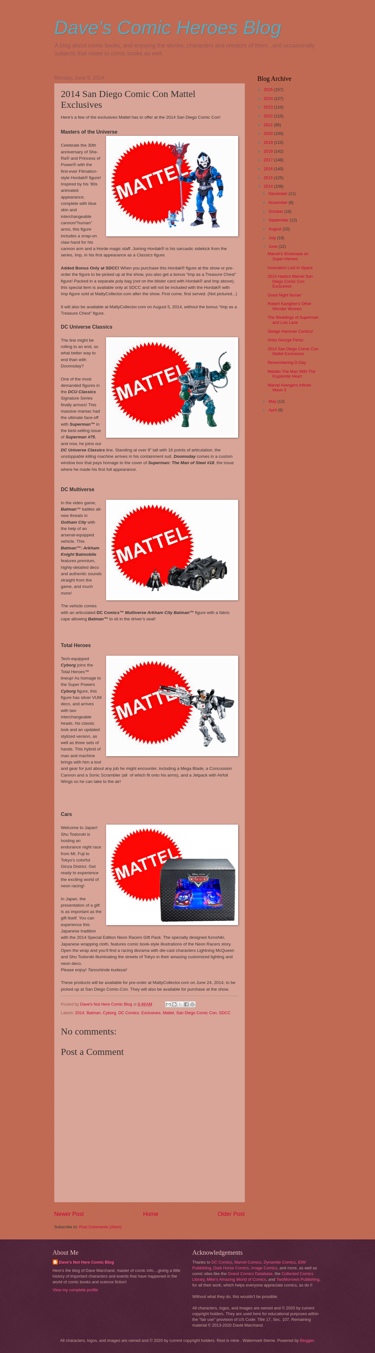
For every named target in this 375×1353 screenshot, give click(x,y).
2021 (269, 124)
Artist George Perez (286, 340)
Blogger (307, 1340)
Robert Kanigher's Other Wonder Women (289, 306)
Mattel (168, 1012)
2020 (269, 133)
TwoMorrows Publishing (297, 1279)
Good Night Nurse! (285, 295)
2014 (79, 1012)
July (273, 237)
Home (150, 1214)
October (276, 211)
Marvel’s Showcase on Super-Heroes (288, 256)
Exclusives (151, 1012)
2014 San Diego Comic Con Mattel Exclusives (293, 351)
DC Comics (128, 1012)
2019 (269, 142)
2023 (269, 107)
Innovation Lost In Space (290, 267)
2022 (269, 116)
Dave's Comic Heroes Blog (167, 27)
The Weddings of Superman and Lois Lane (293, 319)
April (273, 410)
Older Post (231, 1214)
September (279, 220)
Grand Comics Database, (251, 1273)
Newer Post (69, 1214)
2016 (269, 168)
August (276, 229)
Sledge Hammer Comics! (290, 331)
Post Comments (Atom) (100, 1226)
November (279, 202)
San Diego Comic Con (196, 1012)
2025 (269, 89)
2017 (269, 159)
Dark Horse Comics (231, 1268)
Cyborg (109, 1012)
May (273, 401)
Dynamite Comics (280, 1262)
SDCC (225, 1012)
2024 (269, 98)
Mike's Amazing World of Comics (236, 1279)
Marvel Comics (247, 1262)
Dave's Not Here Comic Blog (86, 1262)
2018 (269, 151)
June (274, 246)
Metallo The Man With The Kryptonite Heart (292, 374)
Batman (93, 1012)
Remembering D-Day (287, 362)
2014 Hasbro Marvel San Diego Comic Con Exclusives (290, 281)
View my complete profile (75, 1289)
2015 (269, 177)
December (279, 193)
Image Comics (264, 1268)
